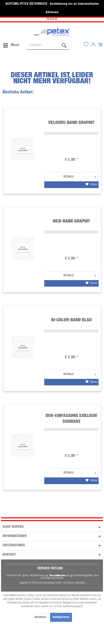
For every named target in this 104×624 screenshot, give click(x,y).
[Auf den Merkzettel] (92, 184)
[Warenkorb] (100, 44)
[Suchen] (64, 45)
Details (79, 175)
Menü (11, 44)
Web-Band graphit (71, 221)
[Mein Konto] (93, 44)
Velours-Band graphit (71, 122)
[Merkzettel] (86, 44)
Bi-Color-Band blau (71, 319)
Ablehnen (40, 617)
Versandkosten (58, 575)
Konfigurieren (61, 617)
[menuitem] (10, 44)
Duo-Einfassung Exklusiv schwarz (71, 418)
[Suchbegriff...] (48, 45)
